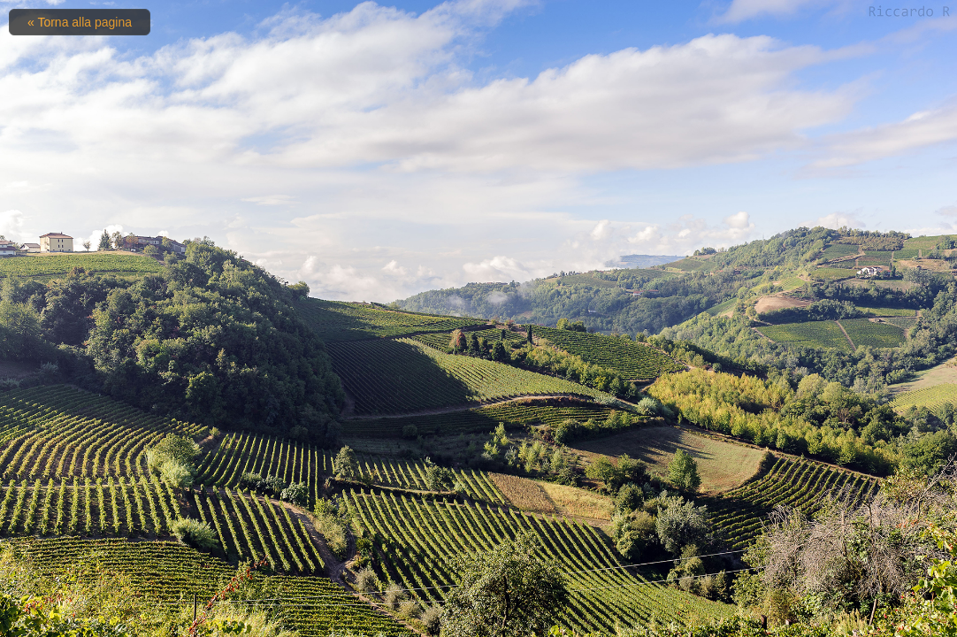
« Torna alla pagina (79, 22)
